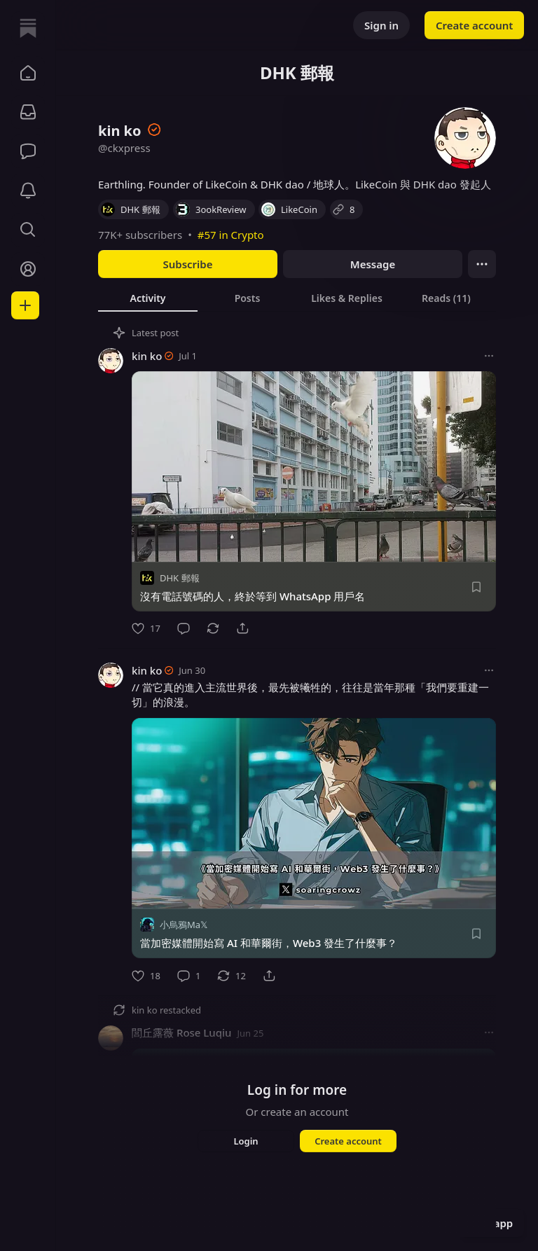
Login (245, 1141)
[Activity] (28, 190)
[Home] (28, 28)
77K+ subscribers (140, 235)
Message (372, 264)
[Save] (476, 587)
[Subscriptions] (28, 112)
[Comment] (183, 628)
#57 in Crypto (231, 235)
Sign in (381, 25)
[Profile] (28, 269)
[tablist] (297, 298)
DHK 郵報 (180, 578)
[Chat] (28, 151)
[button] (28, 73)
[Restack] (213, 628)
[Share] (242, 628)
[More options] (489, 356)
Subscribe (187, 264)
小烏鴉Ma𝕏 (183, 925)
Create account (474, 25)
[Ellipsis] (482, 264)
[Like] (146, 628)
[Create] (25, 305)
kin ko (147, 356)
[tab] (148, 298)
